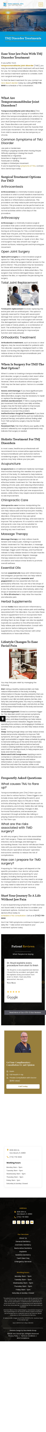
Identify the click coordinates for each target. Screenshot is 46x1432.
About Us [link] (23, 1238)
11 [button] (39, 1006)
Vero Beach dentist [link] (9, 83)
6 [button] (23, 1006)
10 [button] (35, 1006)
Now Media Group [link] (30, 1330)
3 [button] (13, 1006)
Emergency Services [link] (23, 1261)
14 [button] (26, 1009)
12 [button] (20, 1009)
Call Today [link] (23, 1086)
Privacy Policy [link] (13, 1336)
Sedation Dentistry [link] (23, 1255)
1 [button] (7, 1006)
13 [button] (23, 1009)
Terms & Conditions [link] (28, 1336)
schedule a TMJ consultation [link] (13, 915)
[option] (23, 980)
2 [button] (10, 1006)
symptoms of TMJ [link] (28, 166)
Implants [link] (23, 1251)
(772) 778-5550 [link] (14, 1157)
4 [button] (17, 1006)
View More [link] (11, 983)
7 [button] (26, 1006)
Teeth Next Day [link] (23, 1258)
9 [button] (32, 1006)
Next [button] (43, 982)
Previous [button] (3, 982)
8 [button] (29, 1006)
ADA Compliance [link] (23, 1338)
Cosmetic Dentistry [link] (23, 1245)
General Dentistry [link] (23, 1241)
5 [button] (20, 1006)
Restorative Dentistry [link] (23, 1248)
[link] (2, 718)
